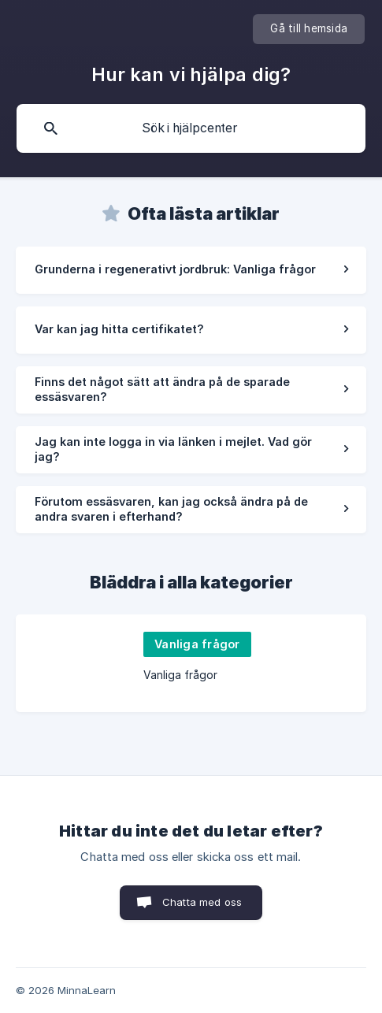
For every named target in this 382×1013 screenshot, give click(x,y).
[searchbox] (191, 128)
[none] (309, 29)
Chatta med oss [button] (202, 902)
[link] (191, 270)
